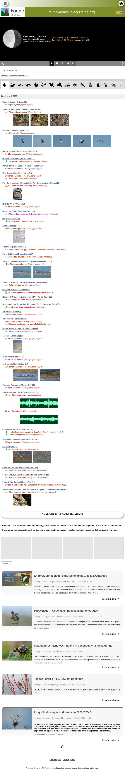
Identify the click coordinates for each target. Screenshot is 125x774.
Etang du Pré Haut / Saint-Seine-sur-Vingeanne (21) (24, 282)
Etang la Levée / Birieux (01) (14, 102)
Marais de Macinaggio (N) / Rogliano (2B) (20, 329)
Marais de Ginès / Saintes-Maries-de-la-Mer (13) (22, 166)
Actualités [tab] (6, 564)
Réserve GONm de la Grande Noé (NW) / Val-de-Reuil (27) (27, 297)
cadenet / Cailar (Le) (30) (13, 336)
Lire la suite (110, 599)
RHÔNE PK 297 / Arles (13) (13, 204)
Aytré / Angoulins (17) (11, 226)
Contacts (66, 760)
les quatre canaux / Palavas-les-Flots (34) (20, 439)
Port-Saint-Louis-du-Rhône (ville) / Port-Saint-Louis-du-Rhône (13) (31, 183)
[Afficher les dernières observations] (14, 76)
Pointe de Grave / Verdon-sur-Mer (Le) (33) (20, 392)
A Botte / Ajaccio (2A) (11, 312)
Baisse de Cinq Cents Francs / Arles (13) (19, 151)
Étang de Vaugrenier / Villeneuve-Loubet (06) (21, 109)
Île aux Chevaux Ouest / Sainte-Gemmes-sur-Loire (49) (25, 475)
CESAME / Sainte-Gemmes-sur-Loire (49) (20, 468)
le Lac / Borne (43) (10, 447)
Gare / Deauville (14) (11, 219)
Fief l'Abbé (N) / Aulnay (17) (14, 247)
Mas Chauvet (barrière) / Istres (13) (17, 173)
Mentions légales (55, 760)
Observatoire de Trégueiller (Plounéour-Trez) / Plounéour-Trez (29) (31, 304)
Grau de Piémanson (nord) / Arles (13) (18, 159)
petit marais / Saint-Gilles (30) (15, 364)
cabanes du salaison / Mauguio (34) (17, 429)
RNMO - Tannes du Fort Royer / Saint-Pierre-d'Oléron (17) (27, 261)
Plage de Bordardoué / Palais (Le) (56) (18, 482)
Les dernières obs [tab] (10, 70)
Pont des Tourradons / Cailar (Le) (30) (18, 385)
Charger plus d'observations (62, 514)
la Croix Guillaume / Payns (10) (15, 130)
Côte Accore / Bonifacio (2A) (14, 319)
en (121, 12)
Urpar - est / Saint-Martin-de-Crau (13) (18, 211)
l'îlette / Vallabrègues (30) (13, 357)
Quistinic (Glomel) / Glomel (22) (16, 290)
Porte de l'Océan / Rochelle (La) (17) (17, 254)
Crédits (72, 760)
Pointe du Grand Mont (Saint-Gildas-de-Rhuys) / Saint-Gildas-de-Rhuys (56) (35, 489)
